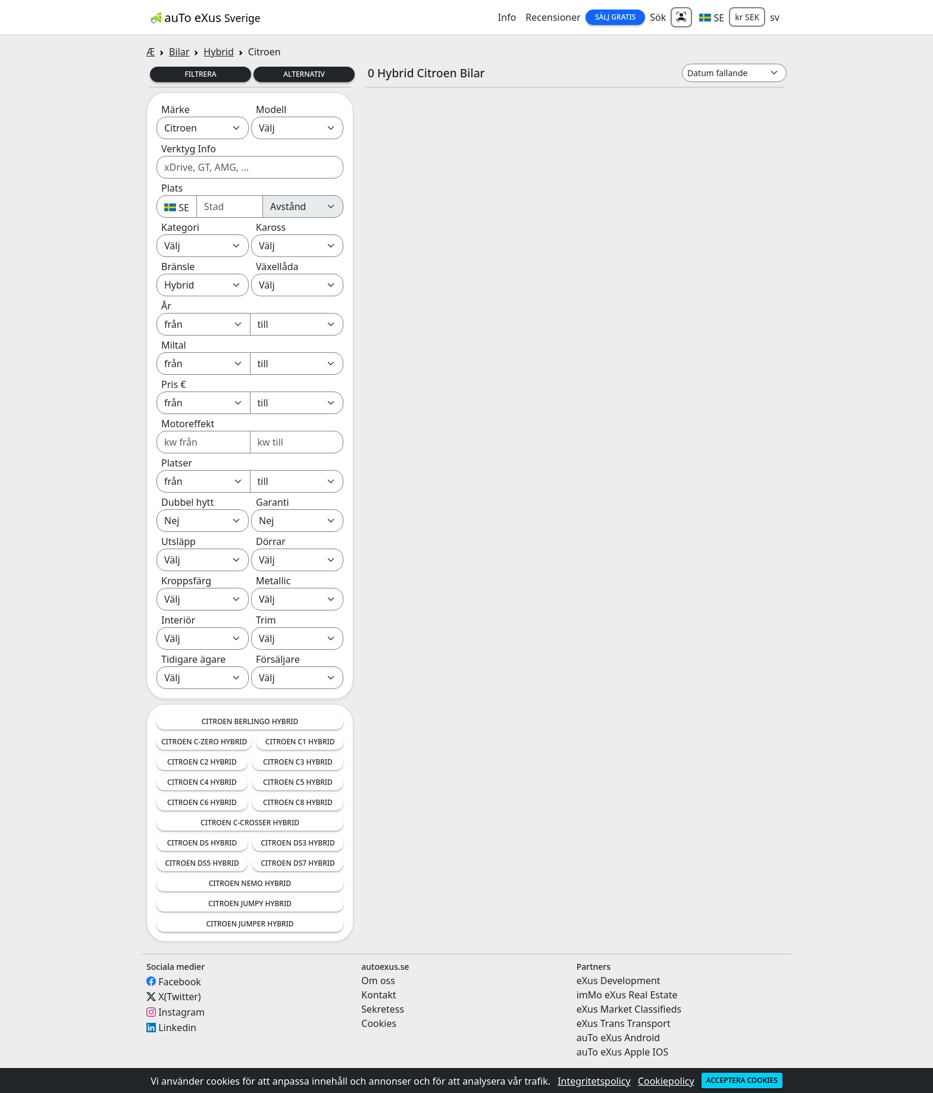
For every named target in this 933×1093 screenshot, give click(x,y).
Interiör (178, 620)
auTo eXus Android (618, 1037)
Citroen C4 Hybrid (202, 782)
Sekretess (382, 1009)
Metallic (273, 580)
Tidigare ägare (193, 659)
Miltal (173, 345)
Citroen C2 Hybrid (202, 762)
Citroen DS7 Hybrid (298, 863)
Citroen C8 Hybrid (298, 802)
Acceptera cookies (742, 1080)
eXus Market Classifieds (629, 1009)
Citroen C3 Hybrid (298, 762)
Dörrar (271, 541)
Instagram (181, 1012)
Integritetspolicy (594, 1081)
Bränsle (178, 266)
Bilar (179, 51)
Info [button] (507, 17)
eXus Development (618, 980)
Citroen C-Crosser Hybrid (250, 823)
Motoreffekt (187, 423)
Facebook (179, 981)
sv (774, 17)
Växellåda (277, 266)
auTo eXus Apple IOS (623, 1051)
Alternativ (304, 74)
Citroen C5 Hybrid (298, 782)
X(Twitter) (179, 996)
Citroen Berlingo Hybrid (250, 721)
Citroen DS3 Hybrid (298, 843)
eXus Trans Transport (624, 1023)
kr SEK (747, 17)
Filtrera (200, 74)
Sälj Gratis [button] (615, 17)
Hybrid (218, 51)
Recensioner (553, 17)
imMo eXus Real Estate (627, 994)
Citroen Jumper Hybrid (249, 924)
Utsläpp (178, 541)
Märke (175, 109)
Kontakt (378, 994)
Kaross (271, 227)
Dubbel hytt (187, 502)
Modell (271, 109)
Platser (176, 462)
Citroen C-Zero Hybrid (204, 742)
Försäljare (278, 659)
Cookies (378, 1023)
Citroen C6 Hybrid (202, 802)
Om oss (378, 980)
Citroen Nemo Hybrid (250, 883)
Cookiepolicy (666, 1081)
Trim (266, 620)
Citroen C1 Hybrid (300, 742)
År (166, 305)
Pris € (173, 384)
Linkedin (177, 1027)
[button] (711, 17)
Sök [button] (658, 17)
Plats (172, 188)
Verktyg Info (188, 148)
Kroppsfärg (186, 580)
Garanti (272, 502)
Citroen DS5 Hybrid (202, 863)
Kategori (180, 227)
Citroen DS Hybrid (202, 843)
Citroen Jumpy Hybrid (250, 903)
